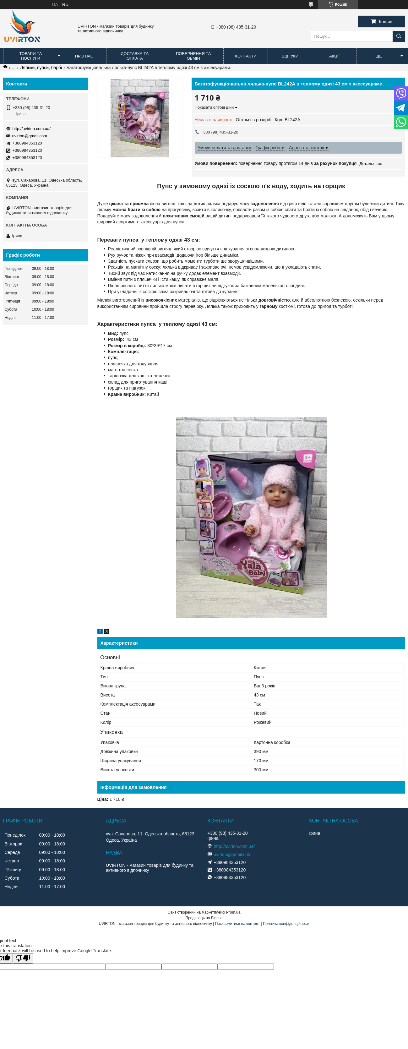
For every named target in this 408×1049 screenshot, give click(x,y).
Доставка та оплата (135, 56)
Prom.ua (233, 912)
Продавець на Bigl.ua (203, 918)
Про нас (84, 56)
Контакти (245, 56)
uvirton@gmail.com (29, 136)
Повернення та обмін (193, 56)
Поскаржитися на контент (237, 923)
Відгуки (290, 56)
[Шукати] (399, 36)
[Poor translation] (23, 958)
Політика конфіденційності (286, 923)
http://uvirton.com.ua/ (32, 128)
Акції (334, 56)
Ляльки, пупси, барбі (41, 67)
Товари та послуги (30, 56)
